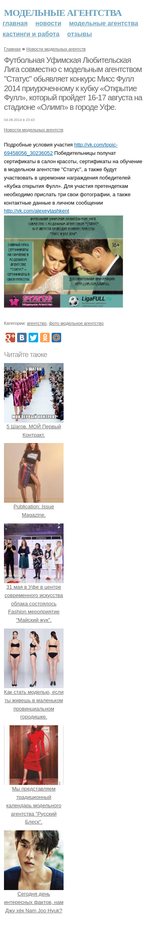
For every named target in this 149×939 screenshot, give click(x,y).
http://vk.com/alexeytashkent (36, 211)
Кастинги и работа (31, 34)
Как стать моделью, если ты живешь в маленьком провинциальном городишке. (34, 700)
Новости (48, 23)
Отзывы (79, 34)
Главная (15, 23)
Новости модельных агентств (55, 49)
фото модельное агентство (76, 323)
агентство (36, 323)
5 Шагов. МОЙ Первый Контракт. (34, 426)
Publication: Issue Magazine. (34, 507)
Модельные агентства (63, 13)
